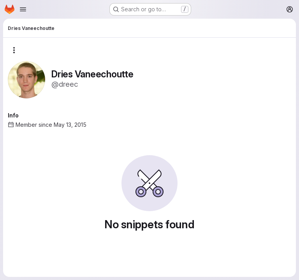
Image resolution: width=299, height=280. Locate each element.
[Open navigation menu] (23, 9)
